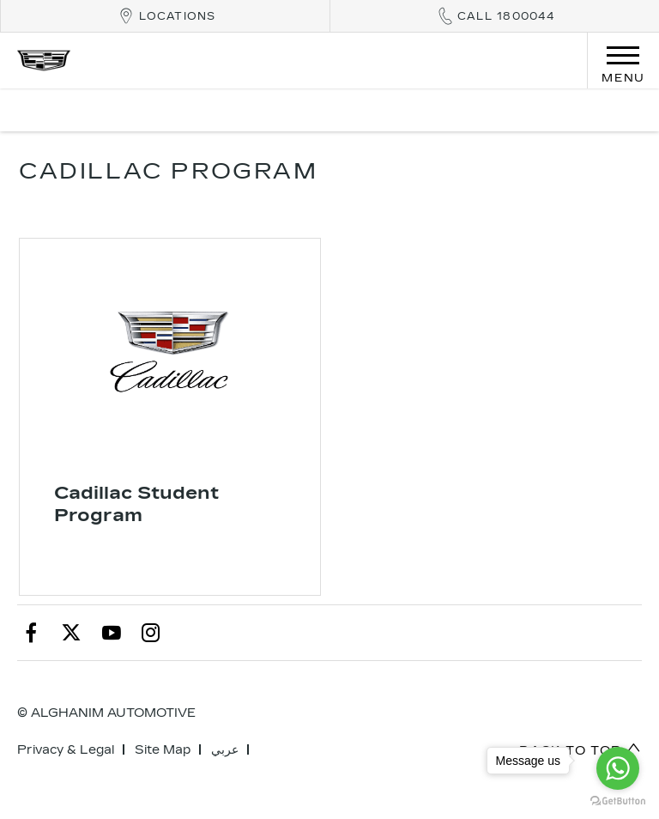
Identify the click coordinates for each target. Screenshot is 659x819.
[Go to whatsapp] (617, 768)
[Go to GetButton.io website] (617, 801)
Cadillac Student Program (136, 504)
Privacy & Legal (65, 750)
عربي (225, 750)
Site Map (162, 750)
